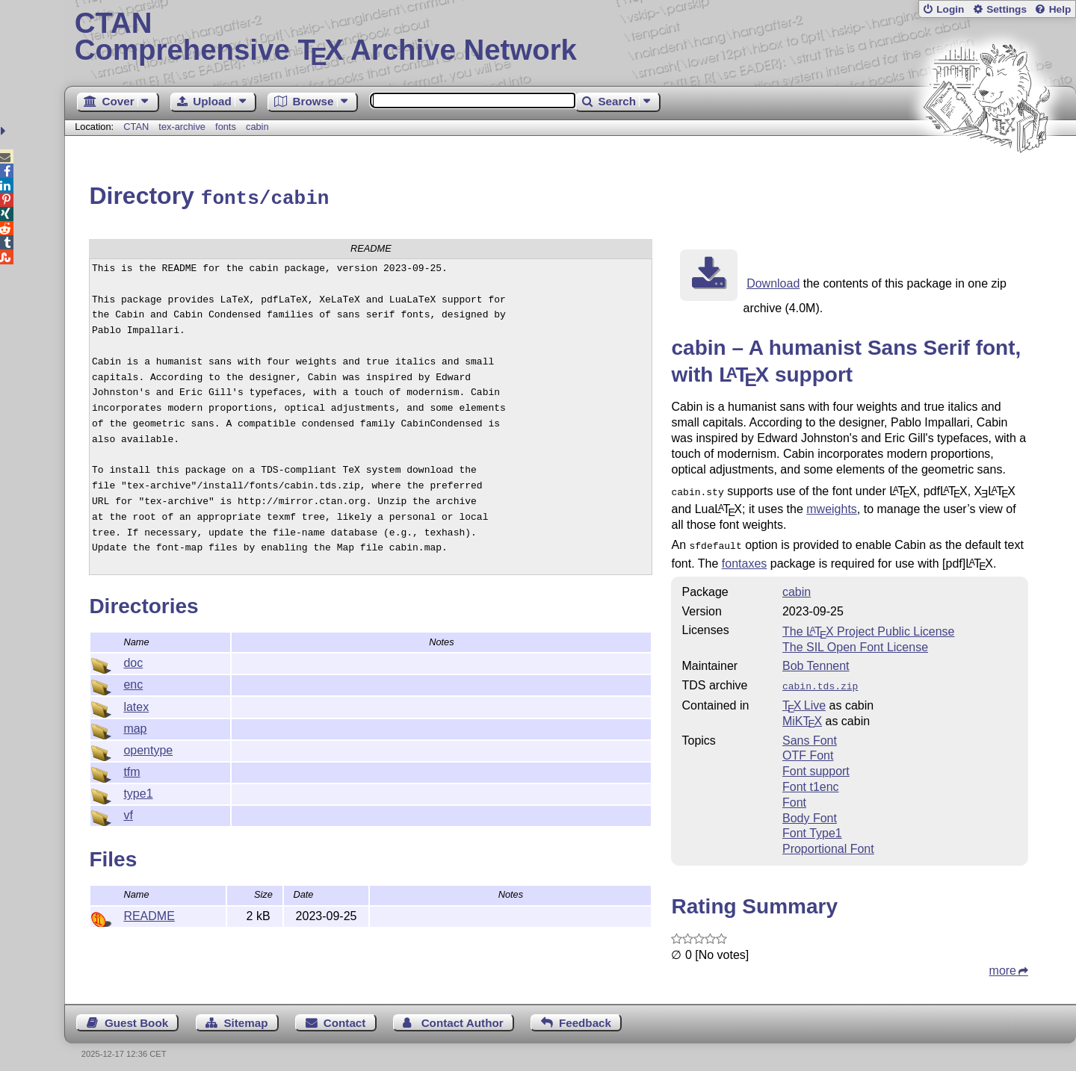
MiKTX (802, 714)
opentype (148, 748)
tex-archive (181, 126)
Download (773, 281)
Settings (1006, 9)
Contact (345, 1016)
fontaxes (744, 558)
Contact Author (462, 1016)
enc (133, 682)
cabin (257, 126)
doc (133, 660)
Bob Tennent (816, 660)
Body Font (809, 811)
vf (127, 813)
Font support (816, 764)
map (134, 726)
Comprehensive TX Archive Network (570, 37)
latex (136, 704)
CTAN (136, 126)
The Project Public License (868, 626)
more (1002, 963)
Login (950, 9)
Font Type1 (812, 826)
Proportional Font (828, 842)
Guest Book (136, 1016)
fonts (225, 126)
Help (1060, 9)
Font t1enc (810, 780)
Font (794, 795)
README (148, 913)
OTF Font (807, 748)
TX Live (804, 698)
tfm (131, 769)
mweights (831, 505)
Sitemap (245, 1016)
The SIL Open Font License (855, 642)
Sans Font (809, 733)
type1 (137, 791)
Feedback (585, 1016)
